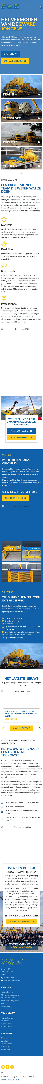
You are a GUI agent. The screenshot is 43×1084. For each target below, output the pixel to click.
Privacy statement (25, 1073)
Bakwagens (5, 1021)
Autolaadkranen (7, 992)
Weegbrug (5, 1047)
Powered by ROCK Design (10, 1080)
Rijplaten (4, 1038)
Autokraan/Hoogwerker (10, 1001)
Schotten (4, 1041)
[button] (41, 7)
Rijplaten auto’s (6, 1024)
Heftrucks (4, 1003)
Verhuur (6, 1033)
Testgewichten (6, 1044)
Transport (8, 1013)
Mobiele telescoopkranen (10, 995)
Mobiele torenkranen (9, 998)
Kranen (6, 987)
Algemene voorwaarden (9, 1073)
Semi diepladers (7, 1026)
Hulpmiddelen (6, 1006)
